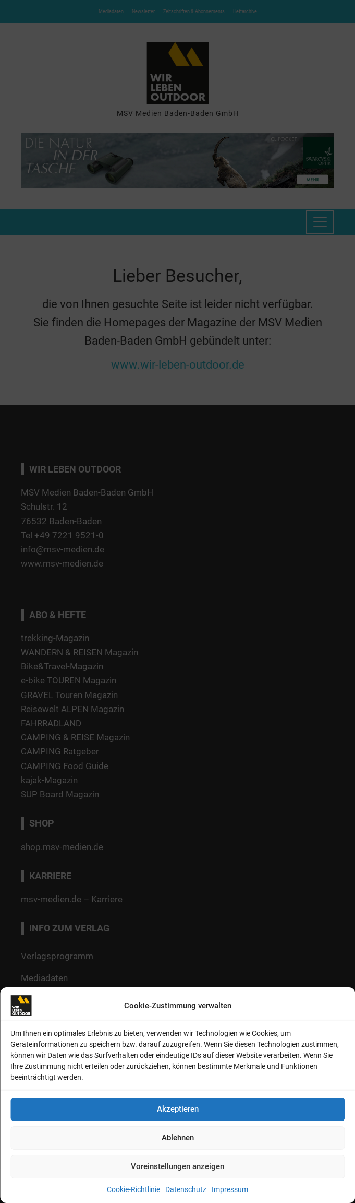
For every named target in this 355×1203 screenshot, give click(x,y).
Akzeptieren (178, 1109)
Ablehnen (178, 1137)
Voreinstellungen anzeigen (177, 1166)
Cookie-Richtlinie (133, 1189)
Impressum (230, 1189)
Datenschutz (185, 1189)
